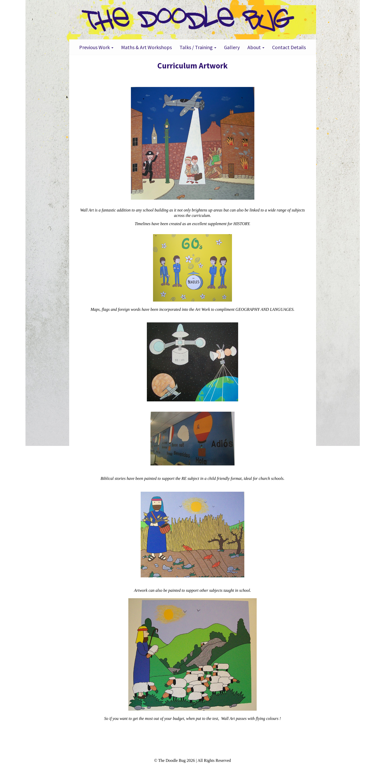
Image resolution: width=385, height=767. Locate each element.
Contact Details (289, 47)
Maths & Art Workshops (146, 47)
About (255, 47)
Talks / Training (198, 47)
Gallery (232, 47)
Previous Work (96, 47)
